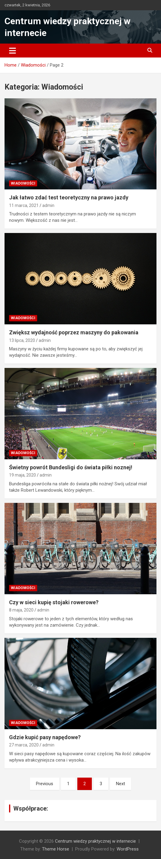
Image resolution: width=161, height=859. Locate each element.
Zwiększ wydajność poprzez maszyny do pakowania (73, 332)
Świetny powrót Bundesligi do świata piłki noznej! (70, 467)
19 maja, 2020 (22, 475)
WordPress (128, 849)
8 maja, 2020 (21, 610)
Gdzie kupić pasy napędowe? (45, 737)
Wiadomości (23, 183)
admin (48, 205)
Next (120, 783)
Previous (44, 783)
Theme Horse (55, 849)
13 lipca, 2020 (22, 340)
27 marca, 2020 (24, 745)
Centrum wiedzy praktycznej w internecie (95, 841)
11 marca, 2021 (24, 205)
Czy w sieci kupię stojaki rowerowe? (53, 602)
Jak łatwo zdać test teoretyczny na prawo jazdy (68, 197)
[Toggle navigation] (13, 50)
